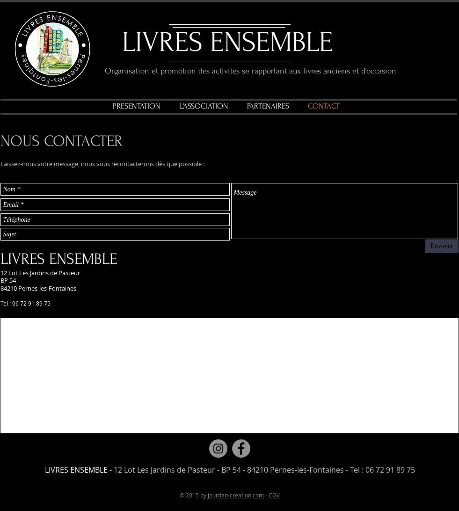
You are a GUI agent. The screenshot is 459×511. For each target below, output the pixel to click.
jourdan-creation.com (236, 495)
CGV (274, 495)
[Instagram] (218, 448)
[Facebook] (241, 448)
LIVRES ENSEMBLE (227, 42)
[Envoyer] (442, 246)
